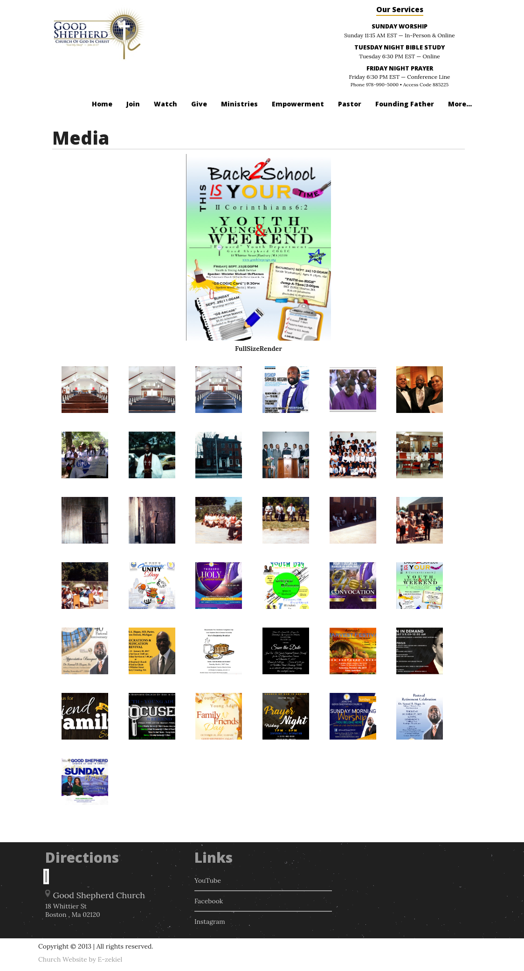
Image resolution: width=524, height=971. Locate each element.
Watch (165, 103)
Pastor (349, 103)
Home (102, 103)
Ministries (239, 103)
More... (460, 103)
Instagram (209, 921)
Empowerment (298, 103)
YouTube (207, 880)
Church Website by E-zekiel (80, 959)
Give (199, 103)
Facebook (208, 901)
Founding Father (404, 103)
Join (133, 103)
